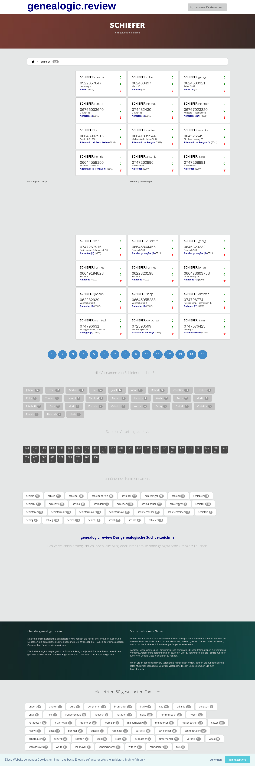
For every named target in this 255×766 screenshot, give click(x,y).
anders (35, 706)
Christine (204, 406)
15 (202, 354)
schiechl (33, 504)
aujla (75, 706)
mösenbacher (192, 722)
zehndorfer (159, 747)
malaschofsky (137, 722)
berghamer (97, 706)
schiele (135, 520)
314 (95, 449)
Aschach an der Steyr (143, 332)
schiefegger (178, 504)
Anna (137, 390)
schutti (60, 739)
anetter (55, 706)
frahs (52, 714)
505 (27, 458)
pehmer (75, 731)
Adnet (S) (189, 89)
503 (216, 449)
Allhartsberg (86, 116)
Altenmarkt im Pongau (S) (197, 142)
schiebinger (154, 496)
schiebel (76, 496)
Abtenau (136, 89)
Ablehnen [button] (216, 759)
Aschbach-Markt (192, 332)
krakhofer (88, 722)
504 (225, 449)
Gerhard (76, 390)
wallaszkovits (38, 747)
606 (44, 458)
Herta (75, 414)
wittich (135, 747)
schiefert (205, 512)
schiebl (178, 496)
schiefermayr (119, 512)
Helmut (73, 398)
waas (214, 739)
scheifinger (168, 731)
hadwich (101, 714)
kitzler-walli (63, 722)
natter (218, 722)
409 (181, 449)
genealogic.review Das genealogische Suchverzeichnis (127, 537)
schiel (114, 520)
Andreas (119, 398)
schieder (125, 504)
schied (79, 504)
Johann (33, 390)
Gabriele (118, 406)
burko (145, 706)
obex (54, 731)
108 (35, 449)
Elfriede (182, 406)
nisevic (35, 731)
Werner (140, 406)
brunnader (123, 706)
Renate (32, 414)
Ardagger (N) (190, 306)
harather (124, 714)
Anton (182, 398)
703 (78, 458)
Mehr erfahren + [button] (135, 759)
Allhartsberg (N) (192, 116)
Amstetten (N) (87, 253)
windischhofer (109, 747)
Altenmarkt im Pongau (143, 142)
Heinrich (54, 414)
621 (61, 458)
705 (87, 458)
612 (52, 458)
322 (130, 449)
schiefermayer (90, 512)
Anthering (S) (191, 280)
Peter (31, 398)
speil (102, 739)
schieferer (34, 512)
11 (158, 354)
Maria (73, 406)
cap (164, 706)
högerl (196, 714)
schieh (73, 520)
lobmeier (112, 722)
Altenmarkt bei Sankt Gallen (94, 142)
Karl (98, 390)
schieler (156, 520)
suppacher (143, 739)
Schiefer (45, 61)
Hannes (140, 398)
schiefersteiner (179, 512)
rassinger (120, 731)
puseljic (97, 731)
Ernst (55, 406)
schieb (54, 496)
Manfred (96, 398)
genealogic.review (71, 6)
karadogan (38, 722)
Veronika (95, 406)
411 (190, 449)
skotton (82, 739)
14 (191, 354)
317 (113, 449)
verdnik (194, 739)
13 (180, 354)
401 (164, 449)
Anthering (85, 280)
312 (78, 449)
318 (121, 449)
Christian (181, 390)
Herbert (204, 390)
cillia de (184, 706)
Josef (117, 390)
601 (35, 458)
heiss (146, 714)
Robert (158, 390)
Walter (162, 398)
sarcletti (143, 731)
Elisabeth (33, 406)
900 (95, 458)
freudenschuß (76, 714)
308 (70, 449)
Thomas (52, 398)
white (61, 747)
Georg (161, 406)
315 (104, 449)
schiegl (52, 520)
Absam (83, 89)
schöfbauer (37, 739)
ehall (34, 714)
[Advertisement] (48, 123)
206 (44, 449)
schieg (32, 520)
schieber (129, 496)
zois (180, 747)
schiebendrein (102, 496)
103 (27, 449)
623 (70, 458)
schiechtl (57, 504)
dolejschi (206, 706)
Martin (202, 398)
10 (146, 354)
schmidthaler (196, 731)
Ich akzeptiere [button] (237, 759)
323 (138, 449)
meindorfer (164, 722)
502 (207, 449)
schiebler (201, 496)
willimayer (83, 747)
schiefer (203, 504)
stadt (121, 739)
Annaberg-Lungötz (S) (143, 253)
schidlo (33, 496)
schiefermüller (149, 512)
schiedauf (101, 504)
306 (61, 449)
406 (173, 449)
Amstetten (137, 169)
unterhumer (169, 739)
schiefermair (61, 512)
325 (156, 449)
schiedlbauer (152, 504)
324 (147, 449)
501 (199, 449)
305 (52, 449)
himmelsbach (171, 714)
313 (87, 449)
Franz (54, 390)
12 (169, 354)
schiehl (94, 520)
